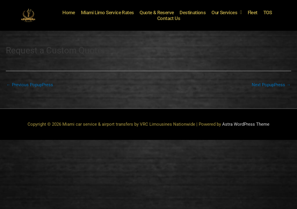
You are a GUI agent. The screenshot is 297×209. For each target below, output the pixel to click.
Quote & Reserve (157, 12)
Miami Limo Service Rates (107, 12)
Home (68, 12)
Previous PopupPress (29, 84)
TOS (267, 12)
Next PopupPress (271, 84)
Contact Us (168, 18)
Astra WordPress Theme (245, 124)
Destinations (193, 12)
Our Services (226, 12)
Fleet (253, 12)
